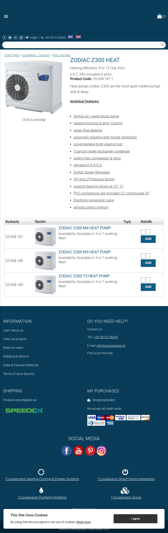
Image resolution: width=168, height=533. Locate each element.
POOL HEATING (61, 55)
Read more (83, 522)
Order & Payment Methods (20, 365)
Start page (11, 55)
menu (6, 16)
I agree (135, 518)
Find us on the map (100, 353)
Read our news (13, 348)
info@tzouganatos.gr (111, 346)
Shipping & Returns (16, 356)
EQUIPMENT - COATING (35, 55)
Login (31, 37)
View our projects (14, 339)
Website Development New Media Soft (84, 529)
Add (148, 239)
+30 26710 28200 (53, 37)
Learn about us (13, 330)
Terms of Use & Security (19, 374)
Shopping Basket (101, 400)
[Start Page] (84, 16)
